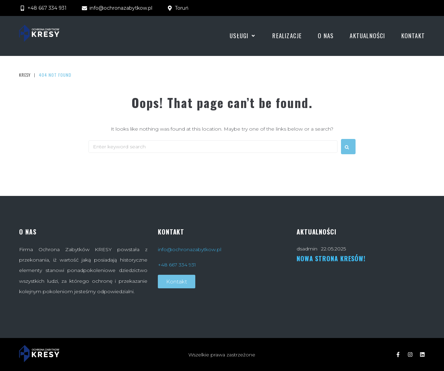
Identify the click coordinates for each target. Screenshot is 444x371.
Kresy (25, 75)
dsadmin (307, 249)
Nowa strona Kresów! (331, 258)
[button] (243, 36)
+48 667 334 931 (177, 265)
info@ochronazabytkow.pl (189, 249)
